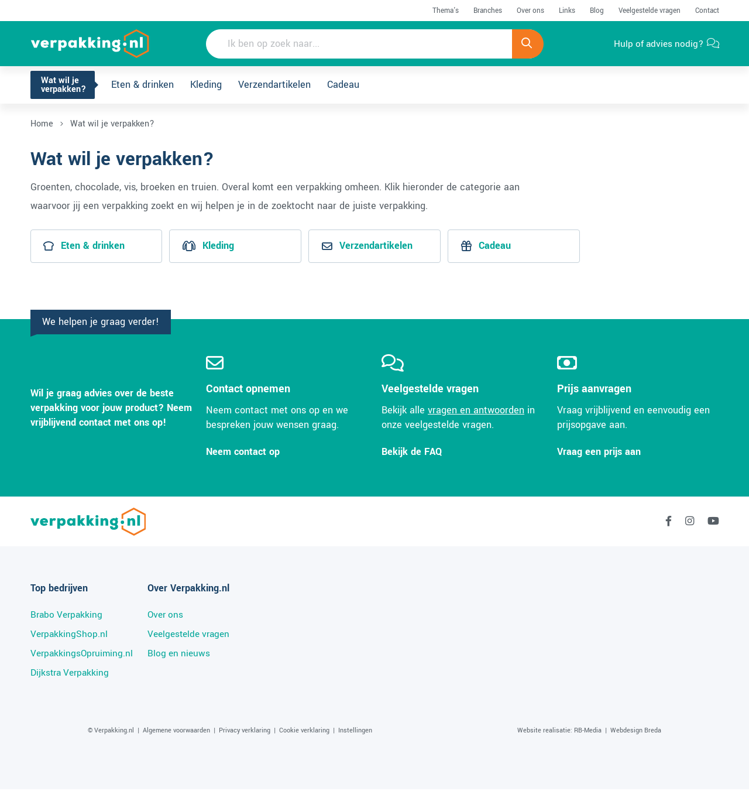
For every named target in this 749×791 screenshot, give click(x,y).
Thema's (445, 11)
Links (567, 11)
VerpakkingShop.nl (69, 636)
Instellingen (355, 732)
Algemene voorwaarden (176, 732)
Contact (707, 11)
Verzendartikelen (274, 84)
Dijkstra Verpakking (69, 675)
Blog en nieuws (178, 655)
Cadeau (343, 84)
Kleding (206, 84)
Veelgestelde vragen (650, 11)
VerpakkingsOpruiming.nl (81, 655)
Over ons (530, 11)
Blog (597, 11)
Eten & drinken (142, 84)
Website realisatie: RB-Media (559, 732)
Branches (487, 11)
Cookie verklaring (304, 732)
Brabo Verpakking (66, 617)
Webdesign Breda (635, 732)
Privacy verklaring (244, 732)
